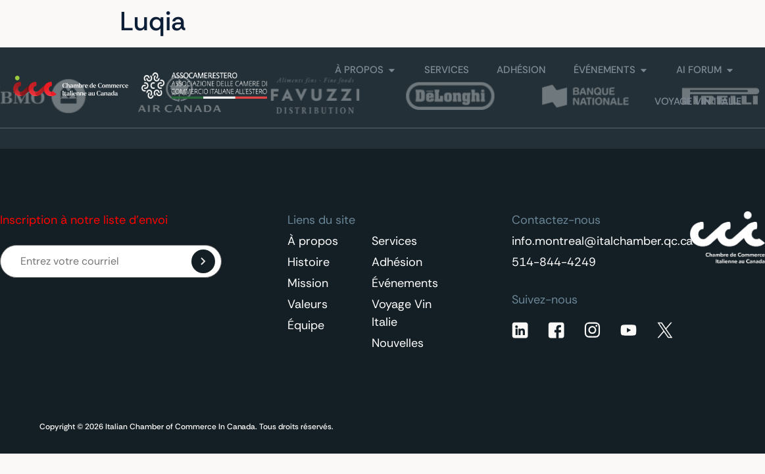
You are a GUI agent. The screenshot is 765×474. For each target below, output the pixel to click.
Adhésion (397, 262)
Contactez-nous (613, 22)
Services (394, 241)
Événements (405, 283)
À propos (312, 241)
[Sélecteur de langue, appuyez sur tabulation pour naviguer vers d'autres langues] (715, 21)
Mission (307, 283)
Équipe (305, 325)
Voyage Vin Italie (402, 313)
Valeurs (307, 304)
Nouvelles (398, 343)
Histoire (308, 262)
